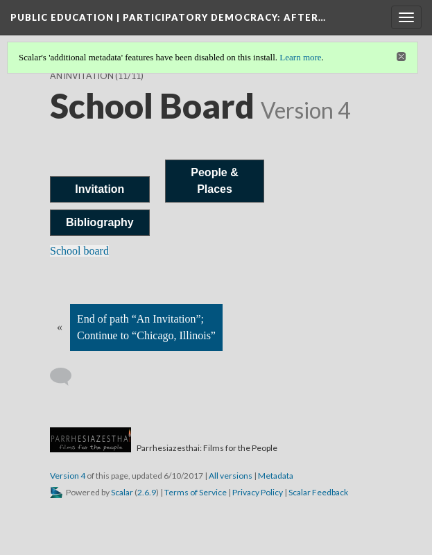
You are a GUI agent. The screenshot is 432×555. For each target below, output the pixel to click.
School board (79, 251)
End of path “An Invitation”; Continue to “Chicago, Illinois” (146, 327)
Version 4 (67, 475)
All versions (230, 475)
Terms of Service (195, 492)
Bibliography (100, 222)
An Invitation (82, 76)
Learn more (300, 57)
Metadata (275, 475)
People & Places (214, 180)
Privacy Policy (257, 492)
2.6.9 (146, 492)
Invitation (99, 189)
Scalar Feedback (318, 492)
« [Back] (59, 327)
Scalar (122, 492)
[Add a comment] (67, 377)
